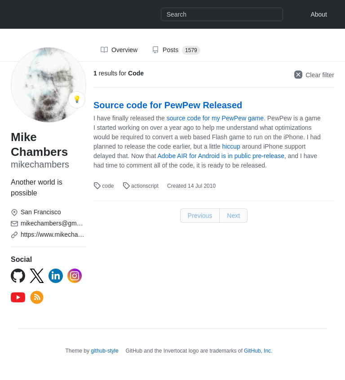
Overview (119, 49)
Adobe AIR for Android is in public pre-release (220, 155)
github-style (104, 351)
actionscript (141, 186)
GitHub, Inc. (258, 351)
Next (233, 215)
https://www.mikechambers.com (65, 234)
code (104, 186)
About (318, 14)
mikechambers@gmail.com (59, 223)
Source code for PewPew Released (167, 105)
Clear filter (314, 75)
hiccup (231, 146)
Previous (200, 215)
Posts (176, 50)
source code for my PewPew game (215, 118)
